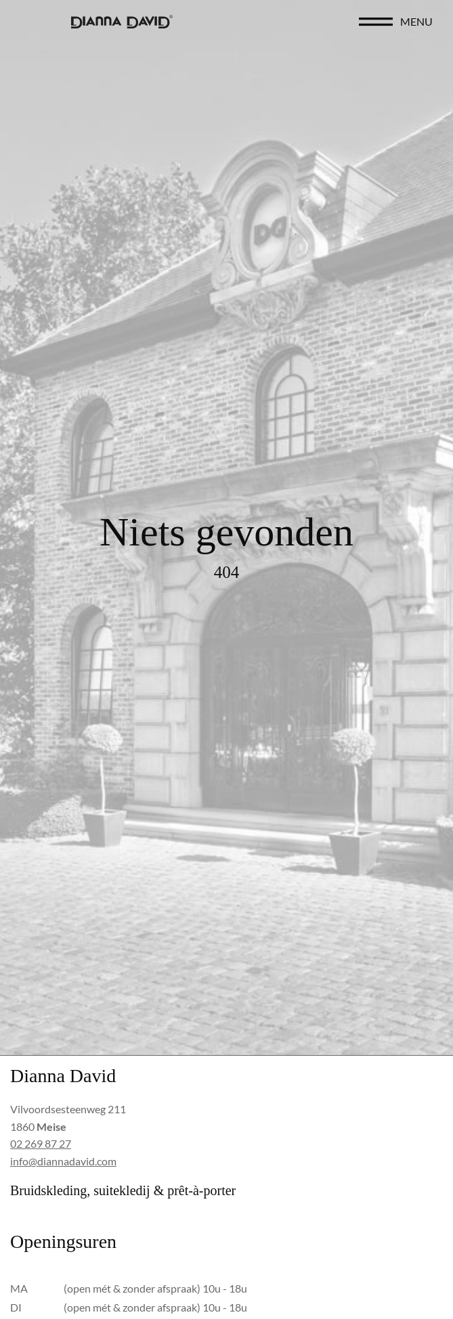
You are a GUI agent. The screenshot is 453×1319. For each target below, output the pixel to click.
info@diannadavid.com (63, 1161)
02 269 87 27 (40, 1143)
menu (416, 21)
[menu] (376, 22)
